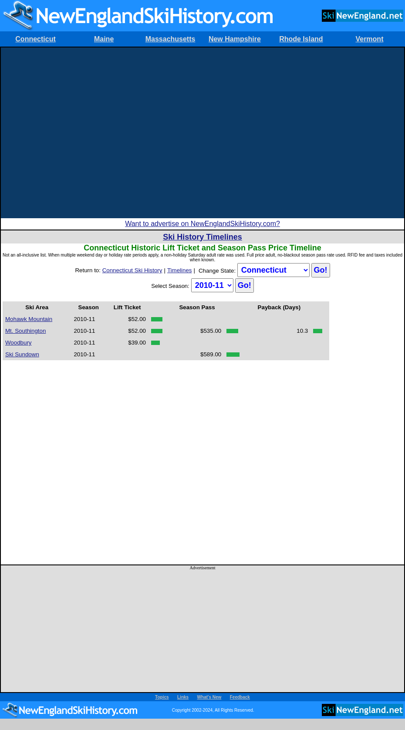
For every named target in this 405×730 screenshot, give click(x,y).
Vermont (369, 39)
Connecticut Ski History (132, 270)
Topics (162, 697)
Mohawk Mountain (28, 319)
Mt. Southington (25, 331)
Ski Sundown (22, 354)
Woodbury (18, 342)
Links (183, 697)
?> (273, 270)
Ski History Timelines (202, 237)
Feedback (240, 697)
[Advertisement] (85, 132)
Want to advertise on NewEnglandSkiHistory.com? (202, 223)
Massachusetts (170, 39)
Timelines (179, 270)
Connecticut (35, 39)
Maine (104, 39)
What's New (209, 697)
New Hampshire (235, 39)
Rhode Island (301, 39)
